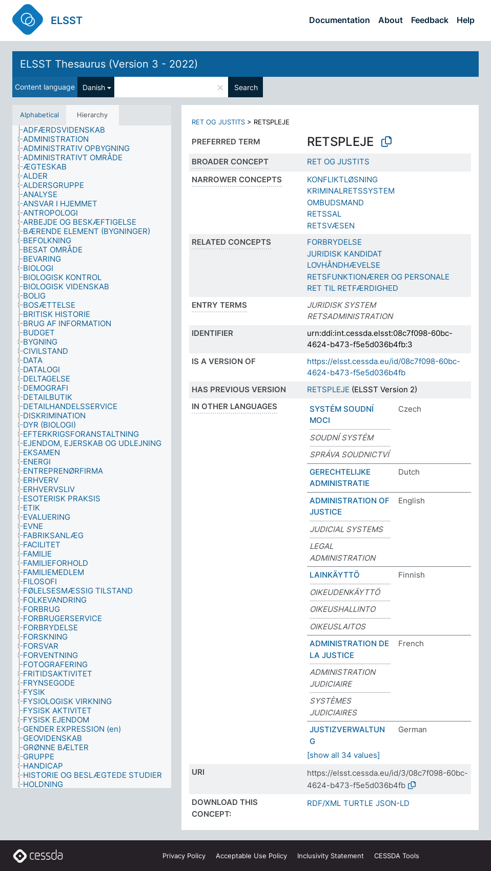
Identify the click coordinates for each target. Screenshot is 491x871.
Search (246, 87)
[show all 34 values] (343, 755)
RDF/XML (324, 803)
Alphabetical (39, 115)
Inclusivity (330, 856)
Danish (94, 87)
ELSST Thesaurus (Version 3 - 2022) (109, 64)
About (390, 20)
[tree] (91, 457)
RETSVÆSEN (331, 225)
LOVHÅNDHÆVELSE (343, 265)
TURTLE (358, 803)
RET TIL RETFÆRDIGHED (352, 288)
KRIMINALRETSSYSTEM (351, 191)
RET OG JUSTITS (218, 122)
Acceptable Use (251, 856)
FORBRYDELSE (334, 242)
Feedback (429, 20)
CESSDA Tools (396, 856)
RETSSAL (324, 214)
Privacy (184, 856)
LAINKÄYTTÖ (335, 575)
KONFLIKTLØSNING (342, 179)
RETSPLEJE (328, 389)
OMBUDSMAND (335, 202)
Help (466, 20)
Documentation (339, 20)
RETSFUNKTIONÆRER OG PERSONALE (378, 277)
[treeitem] (68, 130)
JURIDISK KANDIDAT (344, 254)
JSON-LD (393, 803)
